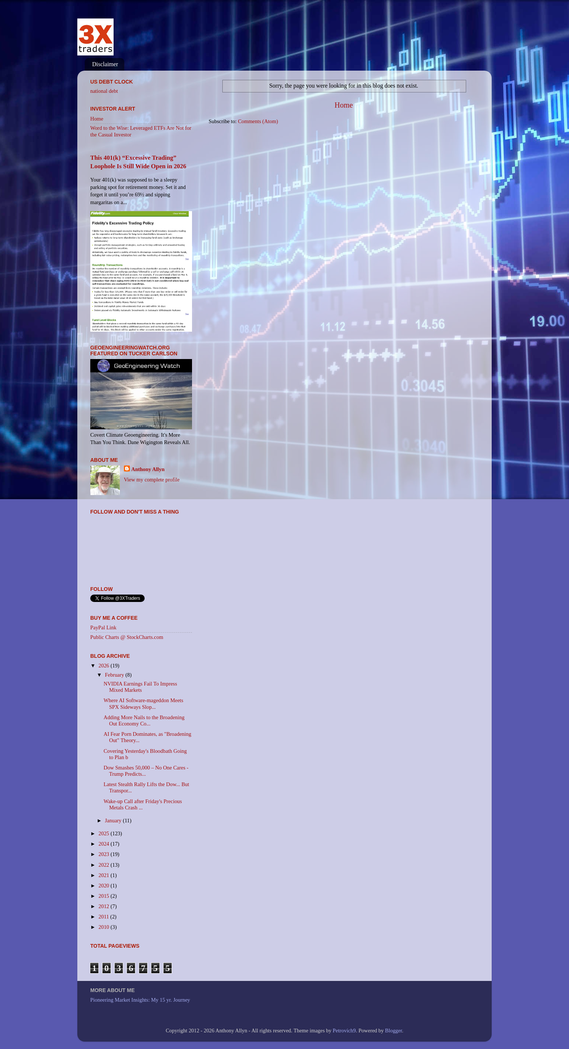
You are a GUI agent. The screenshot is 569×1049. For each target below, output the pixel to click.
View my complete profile (152, 480)
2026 (104, 666)
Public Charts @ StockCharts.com (126, 637)
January (114, 820)
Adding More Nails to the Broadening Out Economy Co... (144, 720)
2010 (104, 927)
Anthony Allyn (148, 469)
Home (343, 105)
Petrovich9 (344, 1030)
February (115, 675)
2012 (104, 906)
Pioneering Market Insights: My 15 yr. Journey (140, 1000)
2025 (104, 833)
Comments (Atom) (258, 121)
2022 (104, 865)
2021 (104, 875)
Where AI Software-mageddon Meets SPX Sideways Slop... (143, 703)
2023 (104, 854)
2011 (104, 917)
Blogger (393, 1030)
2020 (104, 886)
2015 (104, 896)
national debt (104, 91)
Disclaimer (105, 64)
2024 (104, 844)
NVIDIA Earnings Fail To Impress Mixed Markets (140, 687)
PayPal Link (103, 627)
